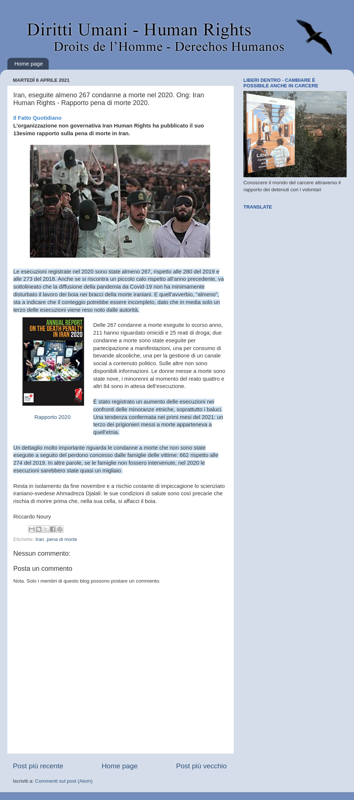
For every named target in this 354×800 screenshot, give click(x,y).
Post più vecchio (201, 766)
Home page (28, 63)
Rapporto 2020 (53, 417)
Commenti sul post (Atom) (64, 781)
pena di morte (62, 539)
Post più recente (38, 766)
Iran (39, 539)
